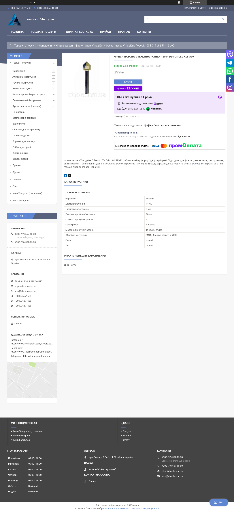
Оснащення (46, 45)
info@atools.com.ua (25, 291)
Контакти (144, 31)
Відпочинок (18, 123)
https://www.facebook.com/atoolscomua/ (33, 351)
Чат (219, 502)
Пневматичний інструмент (26, 100)
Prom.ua (134, 505)
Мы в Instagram (20, 200)
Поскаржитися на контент (115, 508)
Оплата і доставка (79, 31)
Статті (15, 186)
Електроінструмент (22, 88)
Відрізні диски (20, 153)
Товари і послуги (43, 31)
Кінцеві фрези (64, 45)
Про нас (124, 31)
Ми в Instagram (21, 435)
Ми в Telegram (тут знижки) (27, 193)
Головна (17, 31)
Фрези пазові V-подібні (89, 45)
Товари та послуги (25, 45)
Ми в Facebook (21, 440)
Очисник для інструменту (26, 129)
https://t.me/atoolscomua (36, 356)
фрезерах (197, 163)
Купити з (128, 88)
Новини (16, 179)
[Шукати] (223, 19)
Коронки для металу (23, 141)
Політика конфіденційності (145, 508)
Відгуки (16, 172)
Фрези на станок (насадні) (26, 106)
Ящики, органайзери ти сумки (28, 94)
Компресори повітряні (24, 117)
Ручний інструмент (22, 82)
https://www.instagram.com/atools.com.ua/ (34, 343)
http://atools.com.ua (25, 286)
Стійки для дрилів (22, 147)
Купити (128, 81)
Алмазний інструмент (24, 76)
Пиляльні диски (21, 135)
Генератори (18, 112)
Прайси (105, 31)
